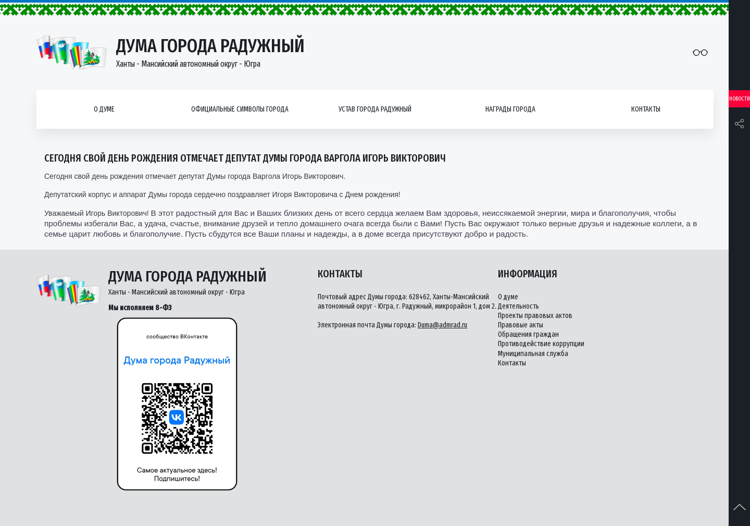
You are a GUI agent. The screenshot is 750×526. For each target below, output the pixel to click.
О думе (104, 109)
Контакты (645, 109)
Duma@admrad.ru (442, 325)
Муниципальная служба (533, 353)
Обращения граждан (528, 334)
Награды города (510, 109)
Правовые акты (520, 325)
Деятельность (518, 306)
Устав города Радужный (375, 109)
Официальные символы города (240, 109)
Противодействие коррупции (541, 343)
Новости (739, 98)
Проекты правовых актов (535, 315)
